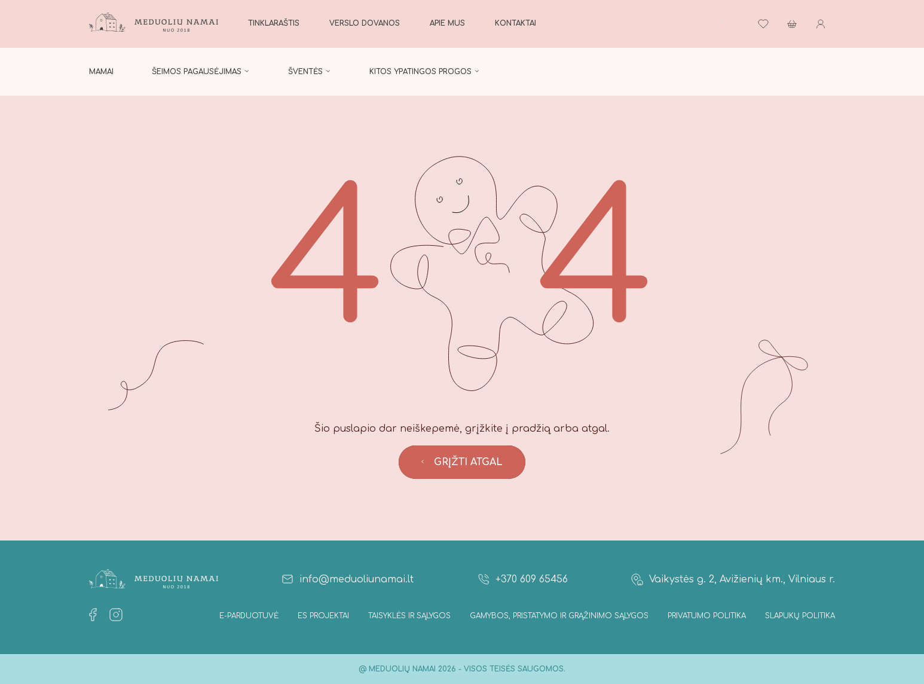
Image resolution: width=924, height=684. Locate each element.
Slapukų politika (800, 616)
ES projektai (323, 616)
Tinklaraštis (273, 23)
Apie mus (447, 23)
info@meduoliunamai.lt (347, 579)
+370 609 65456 (522, 579)
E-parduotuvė (249, 616)
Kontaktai (515, 23)
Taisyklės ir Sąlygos (409, 616)
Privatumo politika (707, 616)
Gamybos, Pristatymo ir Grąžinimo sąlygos (559, 616)
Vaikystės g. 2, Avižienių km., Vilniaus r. (732, 579)
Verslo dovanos (364, 23)
